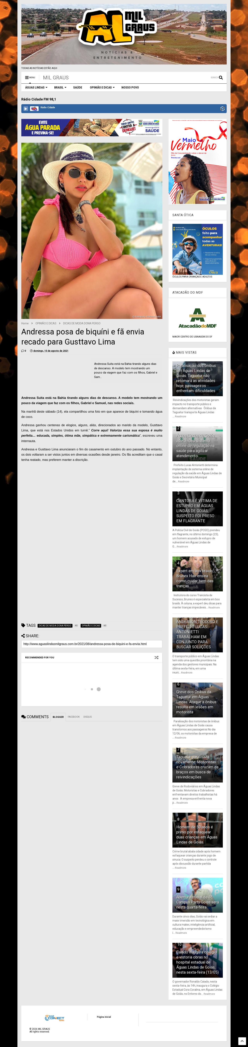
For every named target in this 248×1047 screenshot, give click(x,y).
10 (179, 944)
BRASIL (60, 87)
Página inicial (104, 1017)
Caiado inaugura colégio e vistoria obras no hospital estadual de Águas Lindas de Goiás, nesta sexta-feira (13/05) (197, 962)
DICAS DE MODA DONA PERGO (82, 323)
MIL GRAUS (56, 78)
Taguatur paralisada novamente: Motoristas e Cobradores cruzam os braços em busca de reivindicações (197, 767)
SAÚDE (77, 87)
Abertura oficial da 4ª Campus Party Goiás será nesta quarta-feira (197, 902)
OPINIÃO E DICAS (102, 87)
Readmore (180, 416)
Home (25, 323)
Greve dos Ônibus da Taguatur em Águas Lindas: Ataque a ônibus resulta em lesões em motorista (196, 702)
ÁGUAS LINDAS (36, 87)
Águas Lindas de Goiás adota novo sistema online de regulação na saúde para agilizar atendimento (195, 445)
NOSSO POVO (130, 87)
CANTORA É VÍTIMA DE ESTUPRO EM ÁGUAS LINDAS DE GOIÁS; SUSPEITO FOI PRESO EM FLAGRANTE (196, 510)
